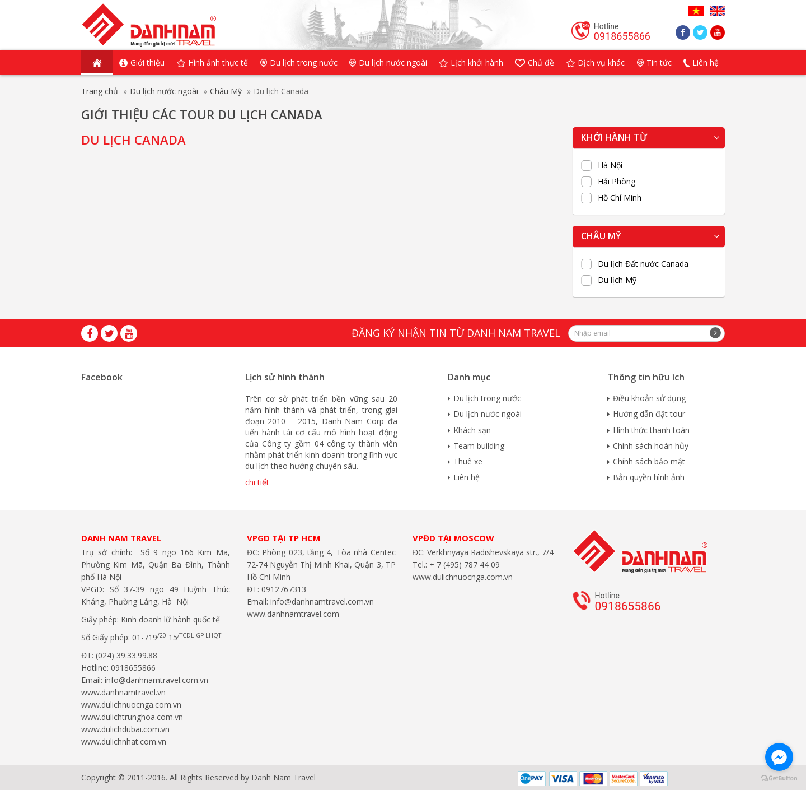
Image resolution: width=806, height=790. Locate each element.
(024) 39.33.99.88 (126, 655)
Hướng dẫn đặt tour (649, 413)
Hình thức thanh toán (651, 430)
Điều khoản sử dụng (649, 398)
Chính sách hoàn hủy (650, 445)
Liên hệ (466, 477)
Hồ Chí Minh (619, 198)
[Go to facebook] (779, 757)
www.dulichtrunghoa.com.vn (132, 717)
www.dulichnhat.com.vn (123, 741)
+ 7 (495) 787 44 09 (463, 564)
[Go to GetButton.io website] (779, 778)
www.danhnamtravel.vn (123, 692)
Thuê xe (467, 461)
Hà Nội (610, 165)
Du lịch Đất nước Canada (643, 264)
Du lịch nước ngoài (164, 91)
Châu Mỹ (226, 91)
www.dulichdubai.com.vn (125, 729)
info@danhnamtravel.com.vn (155, 680)
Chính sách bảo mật (649, 461)
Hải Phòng (616, 181)
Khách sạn (472, 430)
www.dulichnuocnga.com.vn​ (131, 704)
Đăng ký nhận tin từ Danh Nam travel (456, 333)
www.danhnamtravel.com (293, 613)
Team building (478, 445)
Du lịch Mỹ (617, 280)
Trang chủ (99, 91)
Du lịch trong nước (487, 398)
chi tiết (257, 482)
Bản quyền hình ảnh (649, 477)
